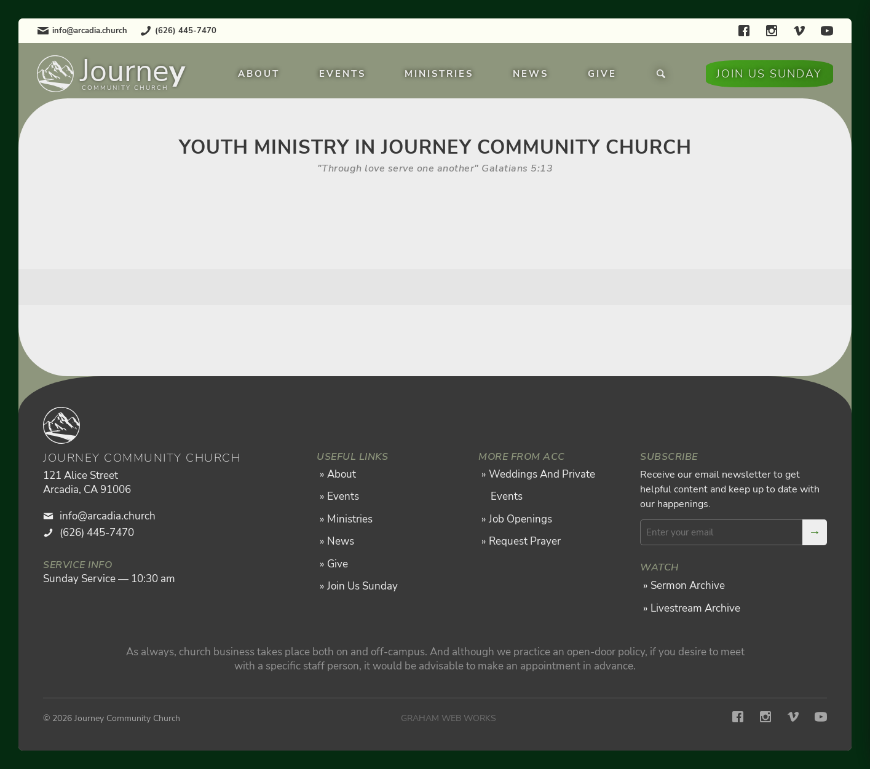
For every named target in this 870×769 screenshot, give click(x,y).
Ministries (439, 74)
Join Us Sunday (769, 73)
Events (342, 74)
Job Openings (520, 519)
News (530, 74)
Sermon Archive (688, 585)
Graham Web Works (448, 718)
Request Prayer (525, 541)
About (259, 74)
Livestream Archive (695, 608)
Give (602, 74)
